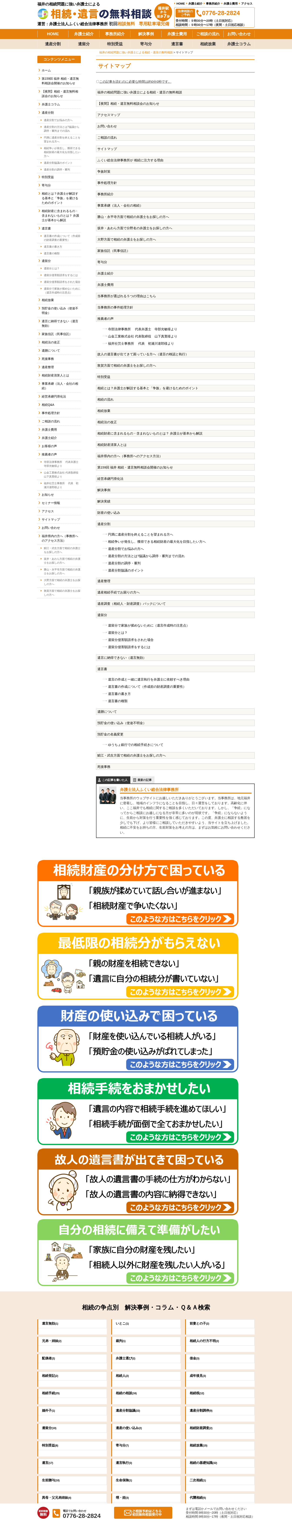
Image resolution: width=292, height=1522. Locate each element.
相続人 (123, 1065)
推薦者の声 (105, 318)
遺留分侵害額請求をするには (129, 647)
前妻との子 (201, 1013)
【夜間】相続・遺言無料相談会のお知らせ (128, 103)
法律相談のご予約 (185, 13)
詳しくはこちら (228, 1294)
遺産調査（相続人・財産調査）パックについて (131, 603)
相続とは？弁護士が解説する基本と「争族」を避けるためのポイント (147, 388)
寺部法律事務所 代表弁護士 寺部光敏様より (142, 329)
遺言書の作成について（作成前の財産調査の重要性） (147, 686)
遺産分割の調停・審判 (124, 563)
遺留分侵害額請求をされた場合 (131, 640)
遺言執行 (125, 1152)
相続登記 (51, 1065)
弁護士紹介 (195, 3)
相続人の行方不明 (207, 1030)
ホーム (46, 70)
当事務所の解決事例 (182, 1421)
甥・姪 (123, 1187)
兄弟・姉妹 (53, 1030)
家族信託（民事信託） (113, 251)
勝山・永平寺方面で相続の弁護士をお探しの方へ (133, 217)
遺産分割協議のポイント (126, 570)
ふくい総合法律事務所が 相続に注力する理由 (130, 160)
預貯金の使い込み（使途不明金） (121, 723)
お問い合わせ (239, 34)
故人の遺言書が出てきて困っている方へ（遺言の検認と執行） (143, 354)
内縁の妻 (51, 1204)
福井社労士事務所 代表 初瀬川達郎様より (141, 343)
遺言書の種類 (118, 701)
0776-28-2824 (98, 1369)
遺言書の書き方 (119, 694)
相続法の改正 (107, 422)
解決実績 (103, 501)
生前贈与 (52, 1169)
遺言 (48, 1152)
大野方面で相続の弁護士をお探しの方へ (126, 239)
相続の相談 (128, 1082)
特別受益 (115, 44)
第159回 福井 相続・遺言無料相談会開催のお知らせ (135, 467)
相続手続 (52, 1082)
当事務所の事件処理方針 (115, 307)
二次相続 (199, 1169)
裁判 (121, 1030)
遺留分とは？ (118, 632)
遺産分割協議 (130, 1100)
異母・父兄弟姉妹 (59, 1187)
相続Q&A (48, 404)
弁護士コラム (239, 44)
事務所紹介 (213, 3)
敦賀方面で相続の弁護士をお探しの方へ (126, 365)
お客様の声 (49, 446)
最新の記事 (145, 780)
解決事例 (146, 34)
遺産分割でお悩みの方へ (126, 549)
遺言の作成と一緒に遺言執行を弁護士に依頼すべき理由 (148, 679)
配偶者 (49, 1047)
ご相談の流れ (208, 34)
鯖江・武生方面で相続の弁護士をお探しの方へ (131, 755)
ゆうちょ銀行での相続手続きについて (135, 745)
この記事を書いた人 (115, 780)
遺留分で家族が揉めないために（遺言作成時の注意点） (148, 625)
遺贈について (107, 711)
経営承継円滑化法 (110, 478)
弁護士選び (127, 1047)
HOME (180, 3)
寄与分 (146, 44)
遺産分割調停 (203, 1100)
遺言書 (177, 44)
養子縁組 (199, 1204)
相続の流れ (105, 399)
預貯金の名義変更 (110, 734)
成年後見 (199, 1065)
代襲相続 (199, 1187)
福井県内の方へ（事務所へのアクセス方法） (130, 456)
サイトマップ (107, 149)
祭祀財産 (125, 1204)
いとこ (123, 1013)
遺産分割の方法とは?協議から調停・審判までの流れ (146, 556)
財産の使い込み (108, 512)
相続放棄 (208, 44)
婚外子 (49, 1100)
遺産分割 (53, 44)
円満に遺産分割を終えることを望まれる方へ (140, 534)
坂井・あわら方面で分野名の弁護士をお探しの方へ (134, 228)
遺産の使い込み (131, 1117)
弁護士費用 (231, 3)
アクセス (246, 3)
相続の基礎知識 (206, 1152)
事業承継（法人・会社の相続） (120, 205)
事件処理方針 (107, 183)
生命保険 (125, 1169)
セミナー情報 (51, 503)
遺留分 (84, 44)
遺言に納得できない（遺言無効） (121, 657)
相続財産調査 (203, 1117)
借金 (195, 1047)
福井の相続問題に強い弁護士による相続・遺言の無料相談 (139, 92)
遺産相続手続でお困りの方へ (118, 592)
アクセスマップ (108, 115)
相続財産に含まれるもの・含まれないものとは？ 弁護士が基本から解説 (149, 433)
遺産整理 (103, 581)
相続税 (198, 1082)
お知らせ (48, 494)
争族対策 (103, 171)
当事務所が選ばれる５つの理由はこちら (126, 296)
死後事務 (103, 767)
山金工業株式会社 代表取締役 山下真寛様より (142, 336)
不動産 (50, 1222)
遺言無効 (51, 1013)
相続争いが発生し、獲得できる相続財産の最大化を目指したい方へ (157, 541)
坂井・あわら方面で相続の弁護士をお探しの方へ (62, 560)
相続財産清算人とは (112, 445)
